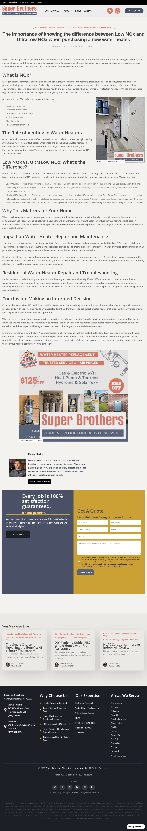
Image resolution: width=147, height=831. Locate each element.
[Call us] (117, 11)
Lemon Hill (39, 809)
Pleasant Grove (128, 812)
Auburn (94, 803)
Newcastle (47, 812)
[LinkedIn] (92, 787)
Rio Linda (53, 815)
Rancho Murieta (33, 815)
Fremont (114, 806)
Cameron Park (122, 803)
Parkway (93, 812)
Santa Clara (131, 815)
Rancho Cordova (118, 719)
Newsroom (52, 793)
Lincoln (114, 731)
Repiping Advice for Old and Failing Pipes (71, 638)
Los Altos (77, 809)
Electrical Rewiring (83, 727)
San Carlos (90, 815)
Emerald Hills (77, 806)
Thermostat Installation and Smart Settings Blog (23, 638)
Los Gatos (95, 809)
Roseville (115, 715)
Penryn (119, 812)
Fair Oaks (115, 739)
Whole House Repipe (84, 713)
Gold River (137, 806)
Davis (31, 806)
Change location (32, 2)
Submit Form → (85, 572)
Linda (51, 809)
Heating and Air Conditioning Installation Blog (119, 634)
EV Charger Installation (85, 723)
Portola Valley (10, 815)
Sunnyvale (48, 818)
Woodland (83, 818)
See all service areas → (120, 756)
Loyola (101, 809)
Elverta (70, 806)
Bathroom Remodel (84, 703)
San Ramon (122, 815)
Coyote (18, 806)
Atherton (88, 803)
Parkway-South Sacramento (106, 812)
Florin (92, 806)
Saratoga (138, 815)
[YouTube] (85, 787)
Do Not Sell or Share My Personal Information (84, 793)
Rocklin (114, 727)
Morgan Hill (14, 812)
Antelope (71, 803)
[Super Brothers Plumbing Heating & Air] (19, 11)
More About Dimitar (39, 481)
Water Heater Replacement (87, 708)
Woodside (90, 818)
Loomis (71, 809)
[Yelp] (70, 787)
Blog (59, 793)
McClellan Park (115, 809)
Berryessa (101, 803)
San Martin (105, 815)
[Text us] (110, 11)
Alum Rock (63, 803)
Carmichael (116, 743)
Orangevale (79, 812)
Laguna (32, 809)
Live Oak (57, 809)
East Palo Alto (44, 806)
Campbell (130, 803)
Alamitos (56, 803)
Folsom (114, 747)
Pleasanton (138, 812)
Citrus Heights (117, 723)
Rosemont (66, 815)
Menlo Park (125, 809)
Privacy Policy (116, 566)
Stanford (41, 818)
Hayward (115, 751)
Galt (132, 806)
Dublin (36, 806)
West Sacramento (67, 818)
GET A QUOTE (134, 10)
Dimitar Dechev (60, 46)
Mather (107, 809)
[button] (18, 534)
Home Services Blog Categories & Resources (51, 27)
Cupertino (25, 806)
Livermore (64, 809)
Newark (40, 812)
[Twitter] (55, 787)
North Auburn (57, 812)
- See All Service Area (102, 818)
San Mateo (113, 815)
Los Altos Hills (86, 809)
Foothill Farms (105, 806)
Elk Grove (63, 806)
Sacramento (116, 703)
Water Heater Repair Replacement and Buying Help (93, 27)
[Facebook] (62, 787)
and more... (80, 732)
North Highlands (68, 812)
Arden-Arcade (79, 803)
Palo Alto (115, 711)
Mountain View (24, 812)
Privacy (65, 793)
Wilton (76, 818)
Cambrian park (111, 803)
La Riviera (25, 809)
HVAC (77, 718)
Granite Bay (116, 735)
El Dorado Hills (54, 806)
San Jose (114, 707)
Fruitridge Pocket (124, 806)
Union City (56, 818)
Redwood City (44, 815)
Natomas (34, 812)
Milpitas (133, 809)
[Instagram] (77, 787)
